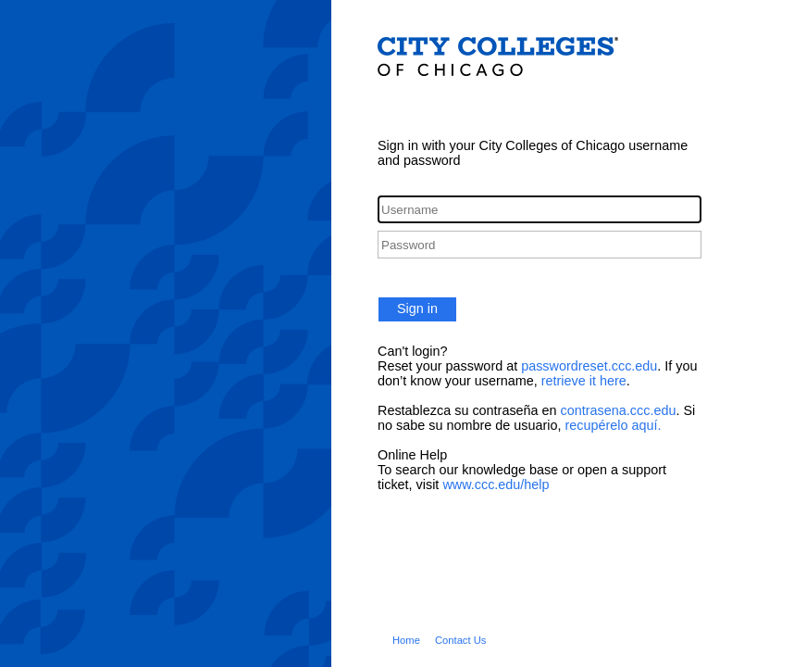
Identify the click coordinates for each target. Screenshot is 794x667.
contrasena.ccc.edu (618, 410)
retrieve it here (584, 380)
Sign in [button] (417, 308)
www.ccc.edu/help (495, 484)
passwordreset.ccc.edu (589, 366)
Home (406, 640)
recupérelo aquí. (612, 425)
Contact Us (461, 640)
